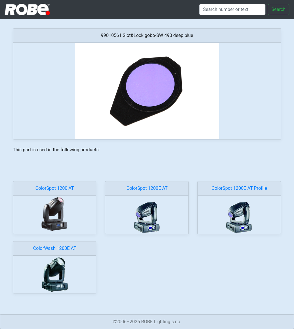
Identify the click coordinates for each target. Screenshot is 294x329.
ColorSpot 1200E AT (147, 188)
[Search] (232, 9)
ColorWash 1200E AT (54, 248)
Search (278, 9)
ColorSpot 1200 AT (54, 188)
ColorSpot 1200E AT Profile (239, 188)
